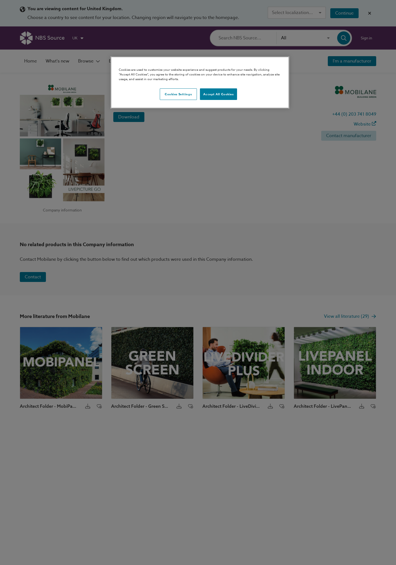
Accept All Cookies (218, 94)
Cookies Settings (178, 94)
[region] (200, 82)
